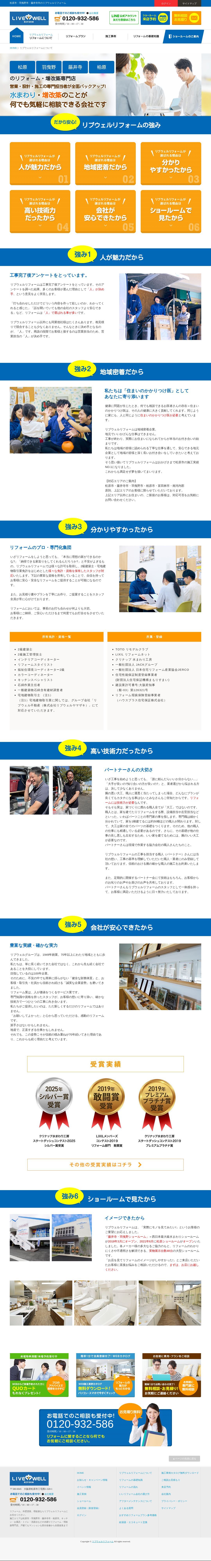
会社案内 (166, 1494)
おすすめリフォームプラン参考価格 (138, 1515)
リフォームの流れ (128, 1487)
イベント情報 (84, 1487)
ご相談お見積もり (170, 1480)
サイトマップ (189, 3)
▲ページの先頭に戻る (184, 1458)
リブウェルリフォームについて (135, 1473)
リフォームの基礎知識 (131, 1480)
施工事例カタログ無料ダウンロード (180, 1473)
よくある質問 (126, 1508)
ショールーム (84, 1501)
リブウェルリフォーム (103, 1541)
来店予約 (166, 1487)
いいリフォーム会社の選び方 (134, 1494)
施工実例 (81, 1494)
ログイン (166, 3)
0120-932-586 (80, 18)
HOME (13, 48)
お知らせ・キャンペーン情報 (92, 1480)
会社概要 (93, 13)
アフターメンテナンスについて (135, 1501)
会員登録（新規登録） (88, 1508)
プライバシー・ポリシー (174, 1501)
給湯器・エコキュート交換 (133, 1522)
